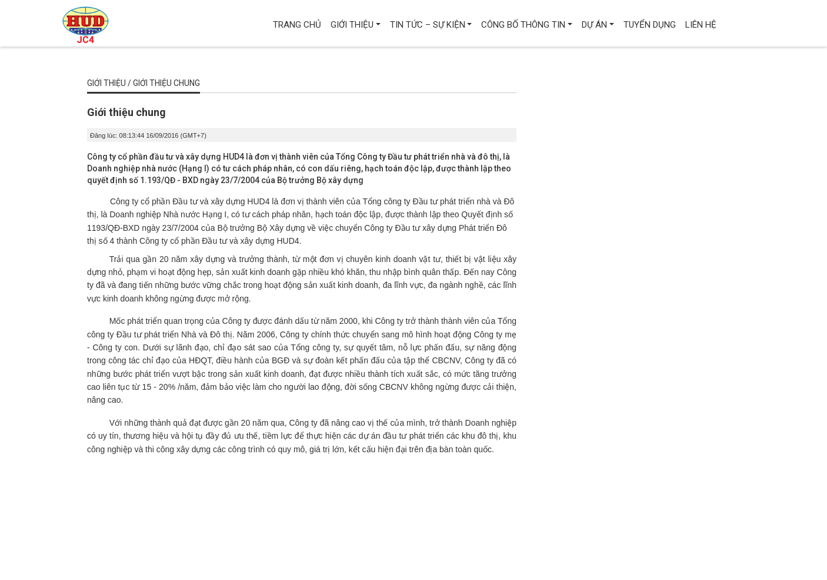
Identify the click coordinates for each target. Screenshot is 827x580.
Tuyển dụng (649, 24)
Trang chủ (297, 24)
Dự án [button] (594, 24)
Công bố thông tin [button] (523, 24)
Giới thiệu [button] (352, 24)
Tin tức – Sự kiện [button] (427, 24)
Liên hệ (700, 24)
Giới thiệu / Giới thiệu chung (143, 83)
